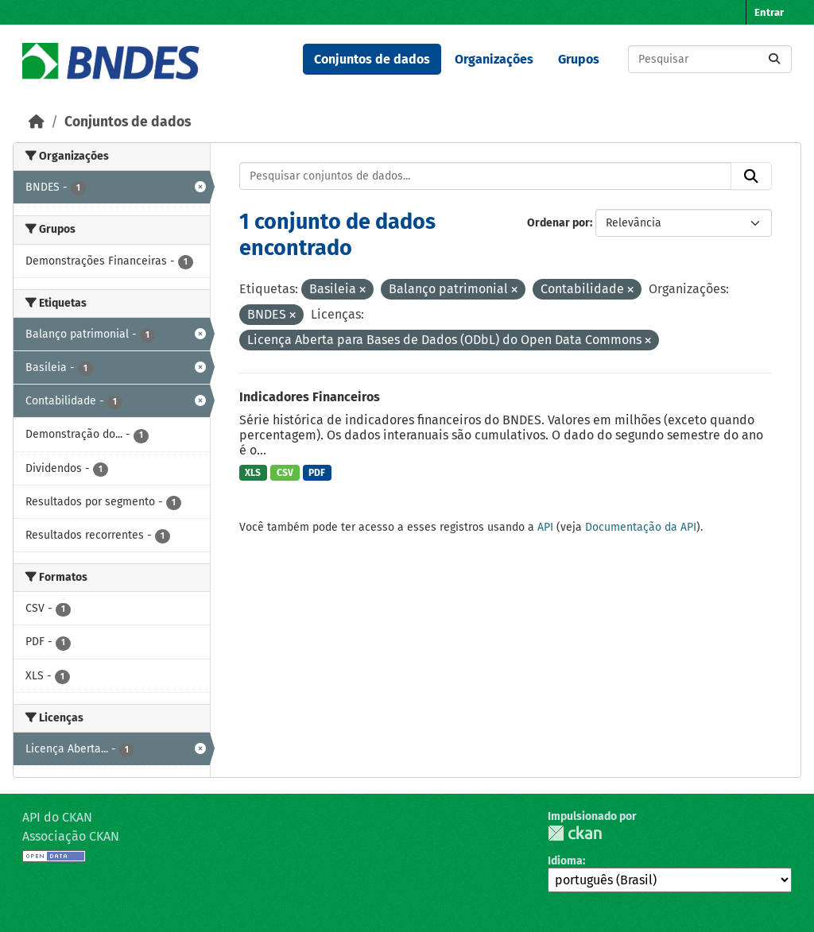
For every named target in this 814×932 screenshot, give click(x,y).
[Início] (37, 122)
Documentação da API (640, 527)
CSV (285, 472)
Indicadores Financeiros (309, 396)
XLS (253, 472)
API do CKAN (57, 817)
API (545, 527)
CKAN (575, 833)
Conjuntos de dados (372, 59)
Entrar (769, 12)
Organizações (494, 59)
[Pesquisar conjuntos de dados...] (710, 59)
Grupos (578, 59)
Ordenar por (558, 223)
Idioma (565, 861)
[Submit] (774, 59)
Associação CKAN (70, 836)
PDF (316, 472)
